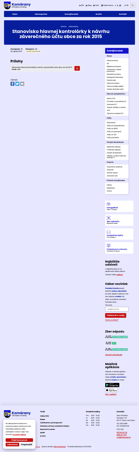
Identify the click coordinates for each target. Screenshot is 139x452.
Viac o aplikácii (110, 394)
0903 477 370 (122, 435)
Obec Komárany (60, 447)
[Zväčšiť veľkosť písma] (120, 5)
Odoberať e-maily (115, 315)
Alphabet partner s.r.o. (31, 447)
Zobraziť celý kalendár (113, 355)
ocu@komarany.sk (124, 437)
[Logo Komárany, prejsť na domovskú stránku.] (17, 5)
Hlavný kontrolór (33, 51)
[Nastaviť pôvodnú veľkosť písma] (118, 5)
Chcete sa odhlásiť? (111, 320)
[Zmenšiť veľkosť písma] (115, 5)
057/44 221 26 (122, 432)
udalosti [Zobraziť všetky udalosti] (120, 275)
